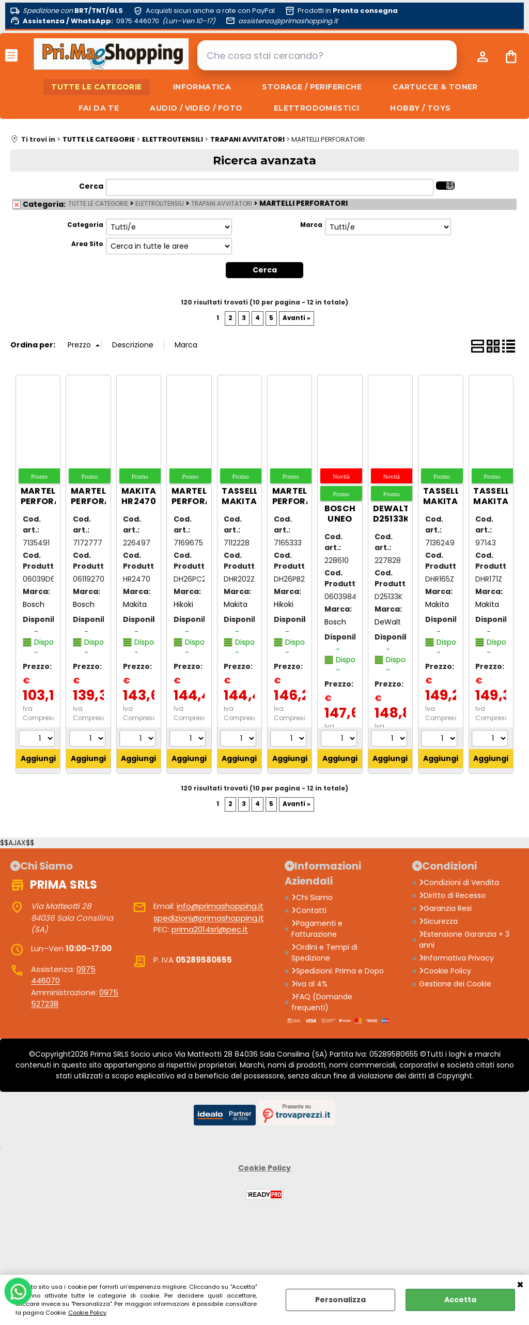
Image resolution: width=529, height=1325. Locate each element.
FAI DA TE (99, 108)
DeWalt (388, 622)
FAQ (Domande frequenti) (321, 1002)
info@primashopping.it (220, 906)
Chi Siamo (312, 897)
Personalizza (340, 1299)
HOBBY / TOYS (420, 108)
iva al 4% (309, 984)
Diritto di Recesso (452, 895)
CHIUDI (520, 1285)
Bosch (33, 604)
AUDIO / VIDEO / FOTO (196, 108)
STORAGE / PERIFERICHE (312, 87)
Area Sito (87, 244)
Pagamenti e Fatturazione (317, 928)
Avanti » (296, 318)
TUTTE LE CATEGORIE (96, 87)
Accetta (460, 1299)
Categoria (85, 225)
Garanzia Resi (445, 908)
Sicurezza (438, 921)
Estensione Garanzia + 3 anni (464, 939)
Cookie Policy (87, 1312)
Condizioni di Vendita (459, 882)
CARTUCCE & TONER (435, 87)
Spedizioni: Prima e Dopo (337, 971)
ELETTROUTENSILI (159, 204)
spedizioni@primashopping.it (208, 917)
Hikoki (183, 604)
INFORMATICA (202, 87)
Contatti (308, 910)
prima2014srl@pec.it (210, 929)
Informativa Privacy (456, 958)
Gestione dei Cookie (455, 984)
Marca (311, 225)
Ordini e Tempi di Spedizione (324, 952)
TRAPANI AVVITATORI (221, 204)
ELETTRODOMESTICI (317, 108)
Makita (135, 604)
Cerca (91, 186)
